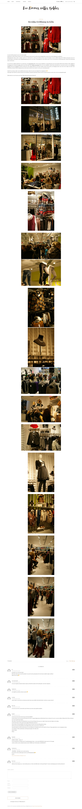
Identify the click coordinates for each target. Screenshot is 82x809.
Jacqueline (15, 680)
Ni (12, 669)
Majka (13, 705)
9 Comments (9, 660)
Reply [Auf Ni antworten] (73, 669)
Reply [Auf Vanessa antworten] (73, 689)
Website (8, 787)
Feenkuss (14, 748)
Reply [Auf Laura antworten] (73, 697)
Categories (18, 1)
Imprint (24, 1)
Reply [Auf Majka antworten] (73, 705)
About (13, 1)
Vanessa (14, 689)
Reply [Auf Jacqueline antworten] (73, 680)
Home (8, 1)
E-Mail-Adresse (9, 784)
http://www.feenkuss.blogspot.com (19, 755)
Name (8, 780)
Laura (13, 697)
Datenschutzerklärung (38, 806)
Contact (29, 1)
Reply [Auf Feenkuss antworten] (73, 748)
